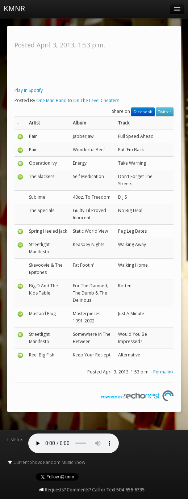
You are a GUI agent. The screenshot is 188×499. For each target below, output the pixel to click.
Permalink (163, 372)
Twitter (164, 111)
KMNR (14, 8)
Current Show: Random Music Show (46, 462)
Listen (15, 439)
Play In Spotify (28, 90)
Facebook (143, 111)
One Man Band (51, 100)
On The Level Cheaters (96, 100)
